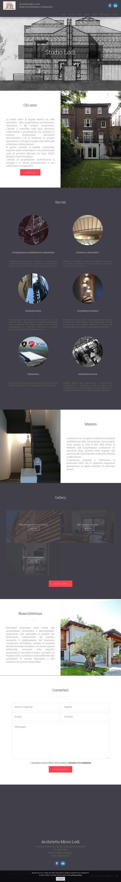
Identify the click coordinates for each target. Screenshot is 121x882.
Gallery (94, 14)
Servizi (79, 14)
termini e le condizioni (80, 762)
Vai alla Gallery (61, 583)
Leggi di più (30, 172)
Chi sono (71, 14)
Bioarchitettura (104, 14)
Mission (86, 14)
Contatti (115, 14)
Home (63, 14)
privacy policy (76, 875)
